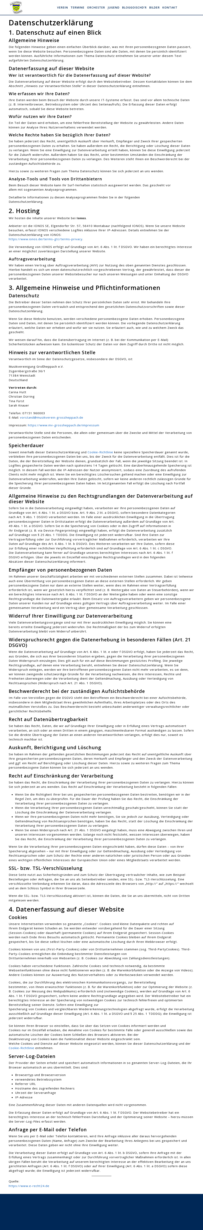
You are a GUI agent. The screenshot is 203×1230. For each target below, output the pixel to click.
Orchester (96, 7)
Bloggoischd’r (134, 7)
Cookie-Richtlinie (100, 452)
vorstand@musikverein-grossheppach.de (51, 417)
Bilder (154, 7)
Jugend (114, 7)
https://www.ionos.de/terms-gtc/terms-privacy (45, 239)
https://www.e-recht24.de (29, 1186)
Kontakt (169, 7)
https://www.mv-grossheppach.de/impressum (63, 425)
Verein (62, 7)
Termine (77, 7)
